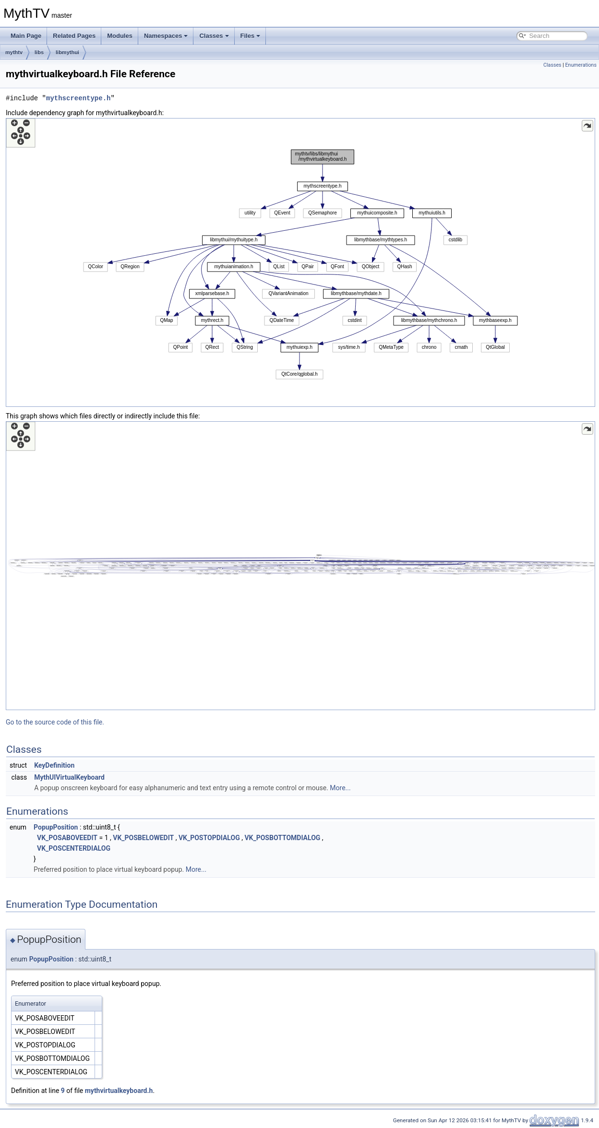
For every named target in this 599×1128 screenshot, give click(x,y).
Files (250, 35)
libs (39, 52)
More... (340, 788)
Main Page (26, 35)
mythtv (14, 52)
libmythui (67, 52)
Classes (213, 35)
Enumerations (581, 65)
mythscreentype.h (78, 98)
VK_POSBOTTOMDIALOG (282, 838)
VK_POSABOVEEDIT (67, 838)
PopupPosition (56, 827)
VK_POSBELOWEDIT (143, 838)
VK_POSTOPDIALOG (209, 838)
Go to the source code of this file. (55, 722)
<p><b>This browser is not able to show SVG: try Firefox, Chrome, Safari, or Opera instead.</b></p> (300, 262)
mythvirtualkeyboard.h (119, 1090)
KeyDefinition (54, 765)
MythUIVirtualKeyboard (69, 777)
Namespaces (166, 35)
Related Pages (74, 35)
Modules (119, 35)
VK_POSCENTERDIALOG (73, 848)
